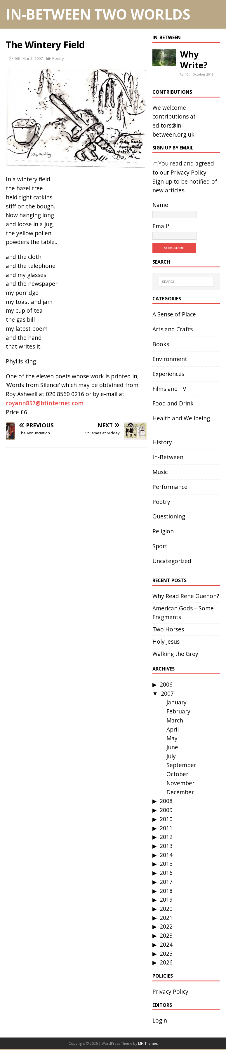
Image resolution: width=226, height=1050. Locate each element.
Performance (169, 487)
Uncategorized (171, 561)
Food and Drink (173, 403)
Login (159, 1020)
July (171, 756)
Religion (163, 531)
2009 (166, 810)
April (172, 729)
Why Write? (194, 59)
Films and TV (169, 389)
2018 (166, 891)
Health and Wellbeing (181, 418)
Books (160, 344)
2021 (166, 918)
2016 (166, 873)
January (176, 702)
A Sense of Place (174, 314)
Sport (159, 546)
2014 (166, 855)
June (172, 747)
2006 (166, 684)
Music (160, 472)
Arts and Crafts (172, 329)
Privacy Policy (188, 172)
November (180, 783)
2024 (166, 944)
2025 (166, 953)
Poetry (58, 58)
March (174, 720)
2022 (166, 926)
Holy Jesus (166, 641)
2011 (166, 828)
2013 (166, 846)
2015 (166, 864)
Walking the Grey (175, 654)
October (177, 774)
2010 (166, 819)
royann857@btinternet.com (45, 403)
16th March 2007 (28, 58)
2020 (166, 909)
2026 (166, 962)
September (181, 765)
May (172, 738)
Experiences (168, 374)
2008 (166, 801)
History (162, 442)
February (178, 711)
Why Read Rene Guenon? (185, 596)
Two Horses (168, 629)
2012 (166, 837)
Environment (169, 359)
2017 (166, 882)
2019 (166, 899)
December (180, 792)
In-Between (166, 37)
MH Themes (148, 1043)
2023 (166, 935)
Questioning (168, 516)
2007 (167, 693)
